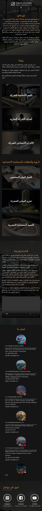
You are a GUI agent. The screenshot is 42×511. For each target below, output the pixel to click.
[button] (21, 7)
